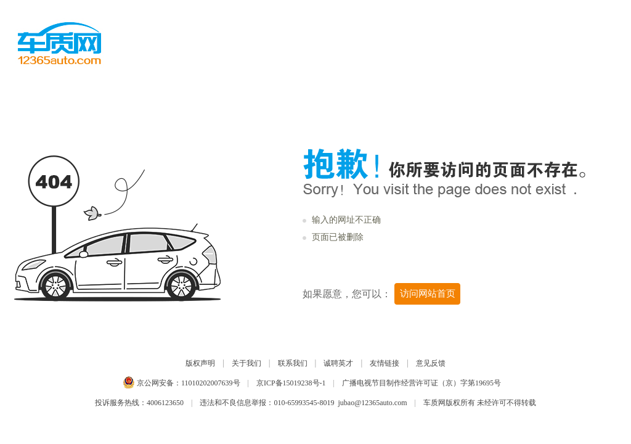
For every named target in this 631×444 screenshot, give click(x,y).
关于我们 (246, 363)
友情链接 (384, 363)
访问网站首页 (427, 293)
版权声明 (200, 363)
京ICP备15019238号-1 (291, 383)
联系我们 (292, 363)
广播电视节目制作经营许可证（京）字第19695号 (421, 383)
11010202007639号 (210, 383)
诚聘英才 (338, 363)
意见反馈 (431, 363)
